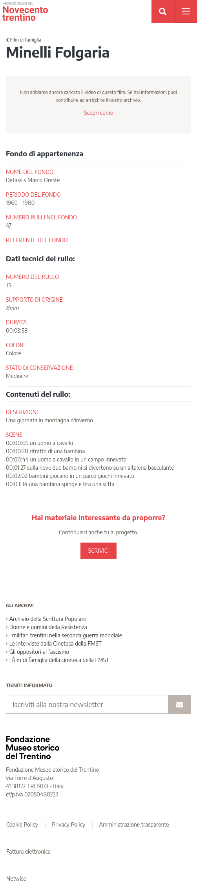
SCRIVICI (98, 550)
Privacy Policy (68, 824)
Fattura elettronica (28, 851)
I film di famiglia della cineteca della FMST (57, 660)
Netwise (16, 878)
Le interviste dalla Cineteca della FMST (54, 643)
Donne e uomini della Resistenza (46, 627)
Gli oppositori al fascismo (37, 651)
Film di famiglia (23, 40)
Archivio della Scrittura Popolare (46, 618)
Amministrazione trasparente (134, 824)
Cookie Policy (22, 824)
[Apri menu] (185, 11)
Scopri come (98, 112)
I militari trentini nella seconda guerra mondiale (64, 635)
